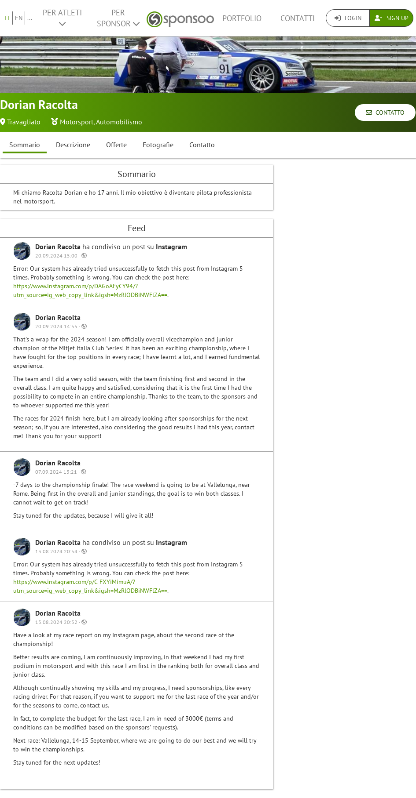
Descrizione (73, 144)
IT (7, 18)
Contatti (297, 18)
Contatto (385, 112)
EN (18, 18)
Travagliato (23, 121)
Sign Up (392, 18)
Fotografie (158, 144)
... (29, 18)
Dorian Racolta (58, 246)
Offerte (116, 144)
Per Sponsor (118, 18)
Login (348, 18)
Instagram (171, 246)
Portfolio (241, 18)
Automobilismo (119, 121)
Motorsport (76, 121)
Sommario (24, 144)
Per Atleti (62, 17)
